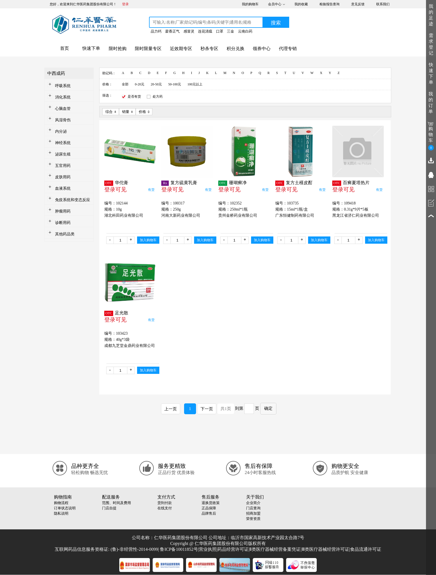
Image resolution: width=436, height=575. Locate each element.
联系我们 (383, 4)
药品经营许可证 (233, 549)
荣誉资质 (253, 519)
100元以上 (194, 84)
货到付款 (164, 503)
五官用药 (63, 166)
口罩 (219, 31)
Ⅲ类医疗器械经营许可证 (325, 549)
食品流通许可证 (365, 549)
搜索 (276, 23)
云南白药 (245, 31)
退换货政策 (211, 503)
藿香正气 (172, 31)
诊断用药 (63, 223)
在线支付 (164, 508)
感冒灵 (189, 31)
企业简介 (253, 503)
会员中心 (274, 4)
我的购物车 (250, 4)
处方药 (158, 96)
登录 (125, 4)
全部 (125, 84)
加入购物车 (148, 240)
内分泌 (61, 131)
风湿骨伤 (63, 120)
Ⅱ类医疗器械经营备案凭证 (275, 549)
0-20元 (139, 84)
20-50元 (156, 84)
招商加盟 (253, 513)
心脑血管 (63, 109)
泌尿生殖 (63, 154)
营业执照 (208, 549)
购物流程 (61, 503)
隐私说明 (61, 513)
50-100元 (174, 84)
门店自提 (109, 508)
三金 (230, 31)
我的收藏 (301, 4)
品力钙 (156, 31)
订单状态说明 (65, 508)
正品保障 (209, 508)
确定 (268, 408)
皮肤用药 (63, 177)
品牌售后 (209, 513)
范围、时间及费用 (116, 503)
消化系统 (63, 97)
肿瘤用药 (63, 211)
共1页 (226, 408)
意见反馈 (358, 4)
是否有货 (134, 96)
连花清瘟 (205, 31)
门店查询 (253, 508)
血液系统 (63, 188)
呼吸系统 (63, 86)
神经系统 (63, 143)
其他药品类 (65, 234)
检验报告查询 (329, 4)
